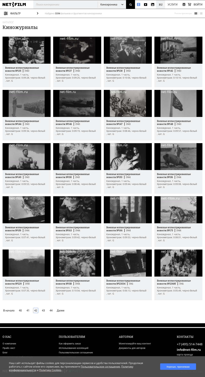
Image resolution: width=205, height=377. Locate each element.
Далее (60, 310)
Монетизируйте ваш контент (135, 343)
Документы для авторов (132, 347)
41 (28, 310)
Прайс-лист (9, 347)
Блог (5, 352)
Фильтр (23, 13)
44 (51, 310)
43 (43, 310)
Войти (198, 4)
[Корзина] (189, 4)
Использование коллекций (73, 347)
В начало (9, 310)
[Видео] (145, 4)
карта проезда (185, 354)
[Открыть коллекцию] (184, 4)
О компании (9, 343)
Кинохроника (108, 4)
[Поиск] (130, 4)
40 (20, 310)
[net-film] (15, 4)
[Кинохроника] (138, 4)
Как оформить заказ (70, 343)
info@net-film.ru (189, 350)
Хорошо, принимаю (178, 366)
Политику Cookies (50, 370)
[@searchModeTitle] (64, 4)
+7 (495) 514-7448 (189, 344)
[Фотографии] (152, 4)
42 (35, 310)
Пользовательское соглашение (76, 352)
